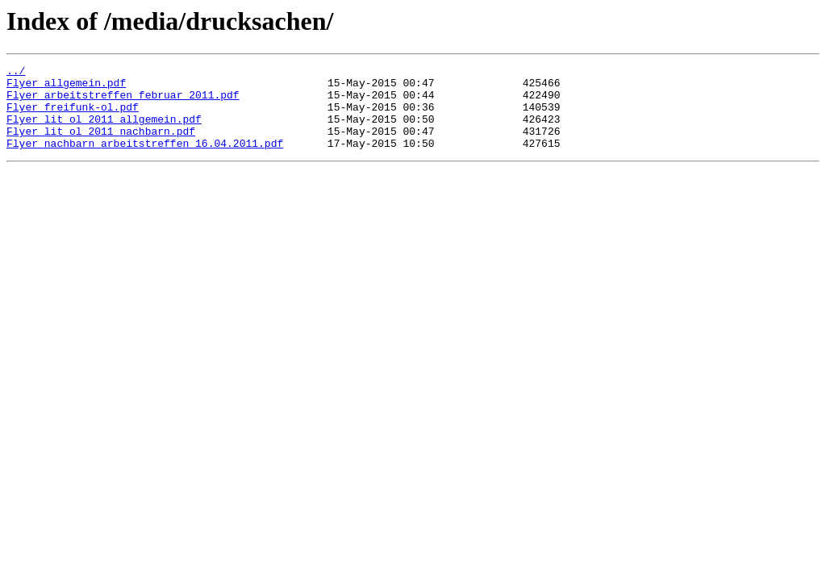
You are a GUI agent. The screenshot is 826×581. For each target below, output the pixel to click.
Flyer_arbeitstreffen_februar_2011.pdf (123, 101)
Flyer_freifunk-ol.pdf (72, 116)
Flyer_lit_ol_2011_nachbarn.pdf (100, 145)
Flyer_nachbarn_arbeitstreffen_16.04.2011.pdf (144, 160)
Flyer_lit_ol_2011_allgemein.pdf (104, 130)
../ (15, 72)
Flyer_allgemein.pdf (66, 87)
